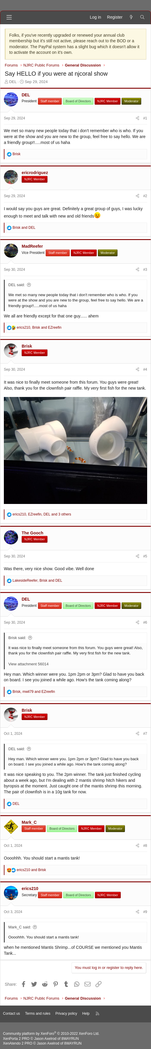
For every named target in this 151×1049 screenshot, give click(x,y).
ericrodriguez (35, 172)
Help (86, 1013)
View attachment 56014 (28, 664)
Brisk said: (17, 637)
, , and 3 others (41, 514)
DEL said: (16, 285)
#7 (145, 734)
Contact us (11, 1013)
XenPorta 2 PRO (16, 1039)
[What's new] (131, 17)
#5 (145, 556)
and (23, 228)
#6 (145, 622)
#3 (145, 269)
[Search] (142, 17)
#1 (145, 118)
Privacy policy (66, 1013)
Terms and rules (37, 1013)
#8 (145, 846)
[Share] (137, 118)
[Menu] (9, 17)
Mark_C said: (19, 927)
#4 (145, 369)
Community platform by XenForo (51, 1034)
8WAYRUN (70, 1039)
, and (39, 327)
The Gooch (32, 533)
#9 (145, 912)
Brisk (27, 346)
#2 (145, 196)
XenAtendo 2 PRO (17, 1043)
